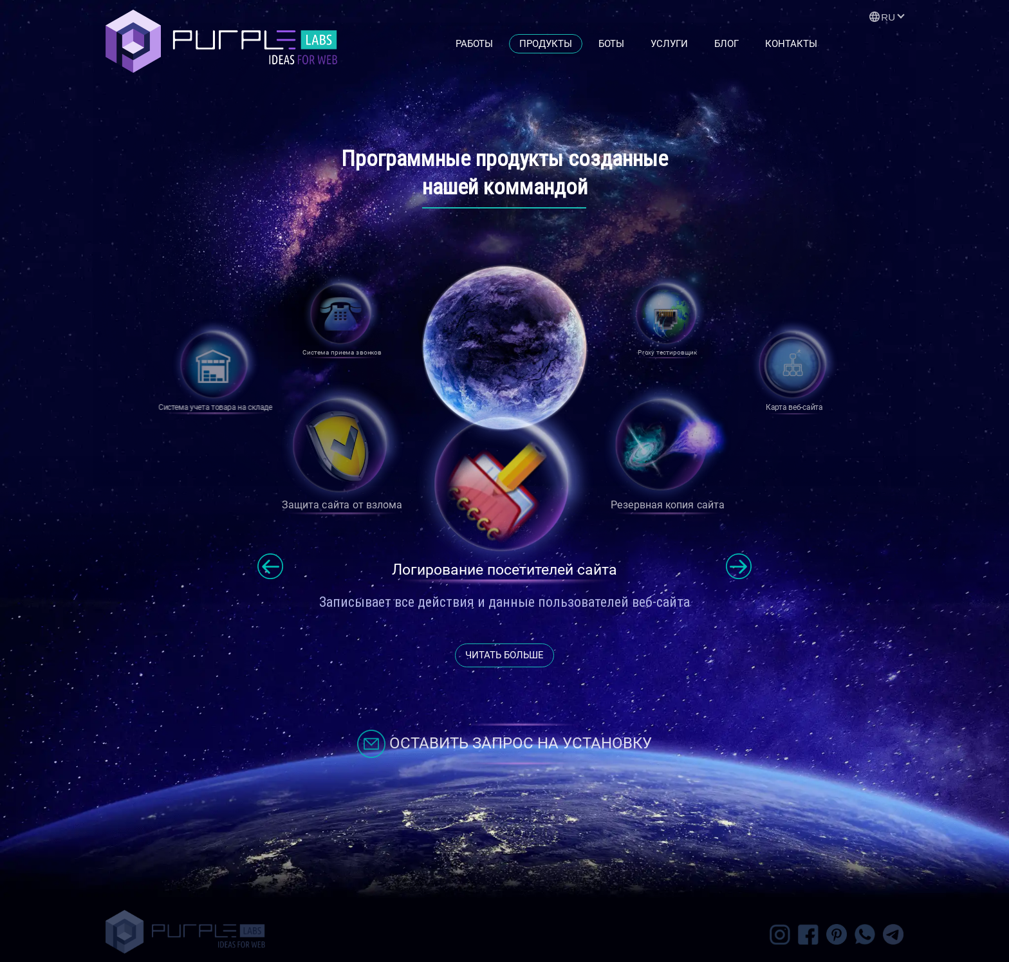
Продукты (545, 44)
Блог (726, 44)
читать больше (504, 655)
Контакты (791, 44)
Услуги (669, 44)
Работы (474, 44)
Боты (611, 44)
